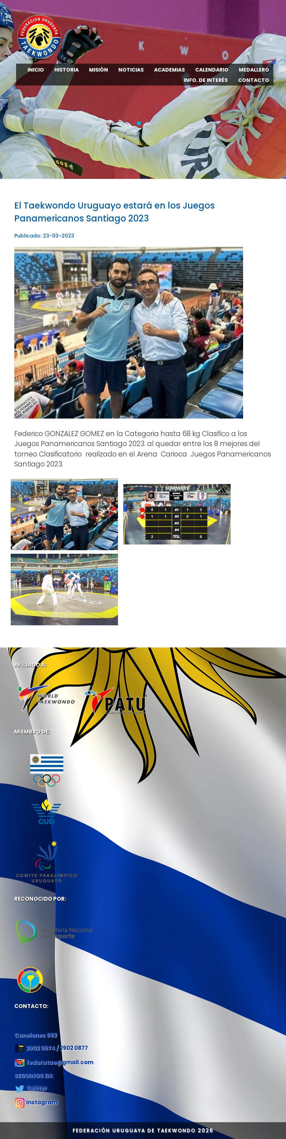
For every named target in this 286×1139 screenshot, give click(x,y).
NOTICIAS (131, 69)
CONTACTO (253, 80)
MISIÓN (98, 69)
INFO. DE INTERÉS (206, 80)
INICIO (36, 69)
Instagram (41, 1102)
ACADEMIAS (169, 69)
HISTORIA (66, 69)
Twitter (36, 1088)
